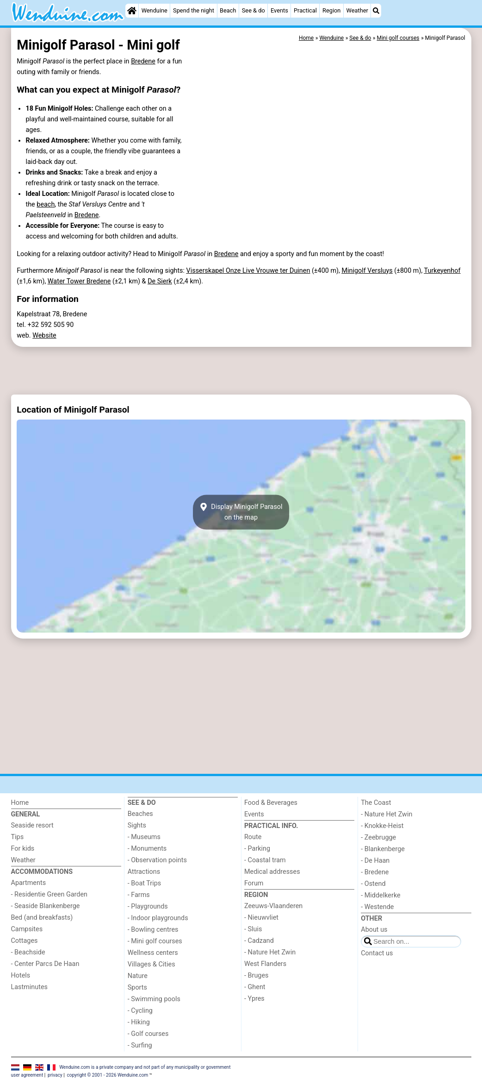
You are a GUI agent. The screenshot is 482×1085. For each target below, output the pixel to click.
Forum (253, 883)
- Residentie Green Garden (49, 894)
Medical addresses (272, 872)
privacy (55, 1075)
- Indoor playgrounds (158, 918)
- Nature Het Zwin (270, 952)
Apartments (28, 883)
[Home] (131, 11)
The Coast (376, 803)
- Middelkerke (380, 895)
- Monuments (147, 849)
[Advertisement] (241, 370)
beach (46, 204)
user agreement (27, 1075)
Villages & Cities (151, 964)
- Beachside (28, 952)
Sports (137, 987)
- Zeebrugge (378, 837)
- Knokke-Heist (382, 826)
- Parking (257, 849)
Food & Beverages (270, 803)
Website (44, 335)
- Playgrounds (148, 906)
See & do (253, 10)
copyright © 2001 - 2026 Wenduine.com (107, 1075)
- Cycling (140, 1011)
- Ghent (255, 987)
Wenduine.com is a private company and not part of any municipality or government (144, 1067)
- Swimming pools (154, 999)
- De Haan (375, 861)
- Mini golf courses (155, 941)
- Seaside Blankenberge (45, 906)
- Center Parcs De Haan (45, 964)
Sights (137, 825)
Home (20, 803)
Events (279, 10)
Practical (305, 10)
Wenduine (154, 10)
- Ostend (373, 884)
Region (331, 10)
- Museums (144, 837)
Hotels (21, 975)
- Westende (377, 907)
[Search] (376, 11)
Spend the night (193, 10)
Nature (138, 976)
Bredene (143, 61)
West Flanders (265, 964)
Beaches (140, 814)
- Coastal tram (265, 860)
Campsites (27, 929)
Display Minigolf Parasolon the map (240, 512)
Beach (228, 10)
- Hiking (139, 1022)
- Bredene (375, 872)
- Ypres (254, 999)
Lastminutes (29, 987)
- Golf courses (148, 1034)
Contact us (377, 953)
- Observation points (157, 860)
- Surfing (140, 1045)
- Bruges (256, 975)
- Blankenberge (383, 849)
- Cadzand (259, 941)
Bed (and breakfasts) (42, 918)
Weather (357, 10)
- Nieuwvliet (261, 918)
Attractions (144, 872)
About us (374, 930)
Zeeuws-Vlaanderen (273, 906)
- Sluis (253, 929)
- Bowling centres (153, 930)
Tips (17, 837)
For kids (23, 849)
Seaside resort (32, 825)
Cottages (24, 941)
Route (252, 837)
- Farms (139, 895)
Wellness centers (153, 953)
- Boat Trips (144, 883)
